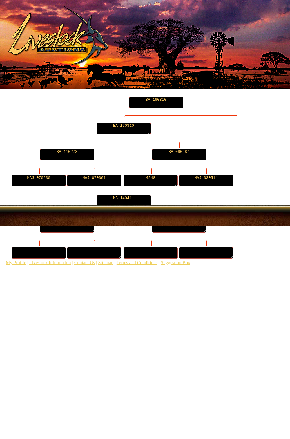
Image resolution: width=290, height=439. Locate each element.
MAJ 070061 (103, 180)
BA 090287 (196, 154)
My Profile (16, 262)
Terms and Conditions (137, 262)
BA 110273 (73, 154)
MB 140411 (135, 201)
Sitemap (105, 262)
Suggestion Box (175, 262)
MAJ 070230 (42, 180)
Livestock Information (50, 262)
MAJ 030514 (226, 180)
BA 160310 (156, 102)
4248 (165, 180)
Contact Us (84, 262)
